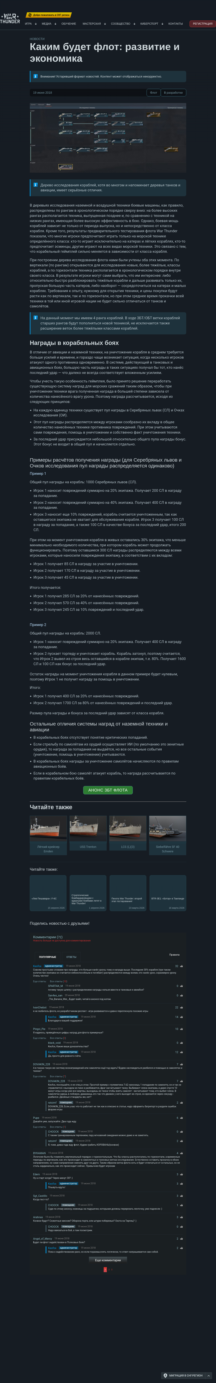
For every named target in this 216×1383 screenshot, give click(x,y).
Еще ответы (39, 981)
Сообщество (120, 23)
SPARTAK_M (55, 986)
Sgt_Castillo (40, 1195)
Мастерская (92, 23)
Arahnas (38, 1217)
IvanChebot (40, 1007)
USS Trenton (88, 847)
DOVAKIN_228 (41, 1064)
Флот (153, 92)
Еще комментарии (108, 1260)
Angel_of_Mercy (42, 1238)
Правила (174, 954)
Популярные (47, 957)
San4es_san (55, 995)
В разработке (173, 92)
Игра (28, 23)
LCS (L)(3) (128, 847)
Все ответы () (58, 981)
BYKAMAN (39, 1153)
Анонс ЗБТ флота (108, 790)
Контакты (175, 23)
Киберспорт (149, 23)
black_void (54, 1042)
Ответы (71, 957)
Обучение (68, 23)
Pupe (36, 1117)
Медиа (46, 23)
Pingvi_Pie (39, 1029)
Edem (36, 1174)
